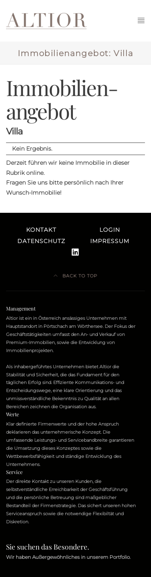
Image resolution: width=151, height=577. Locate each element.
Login (109, 229)
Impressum (109, 241)
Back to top (75, 276)
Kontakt (41, 229)
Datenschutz (41, 241)
